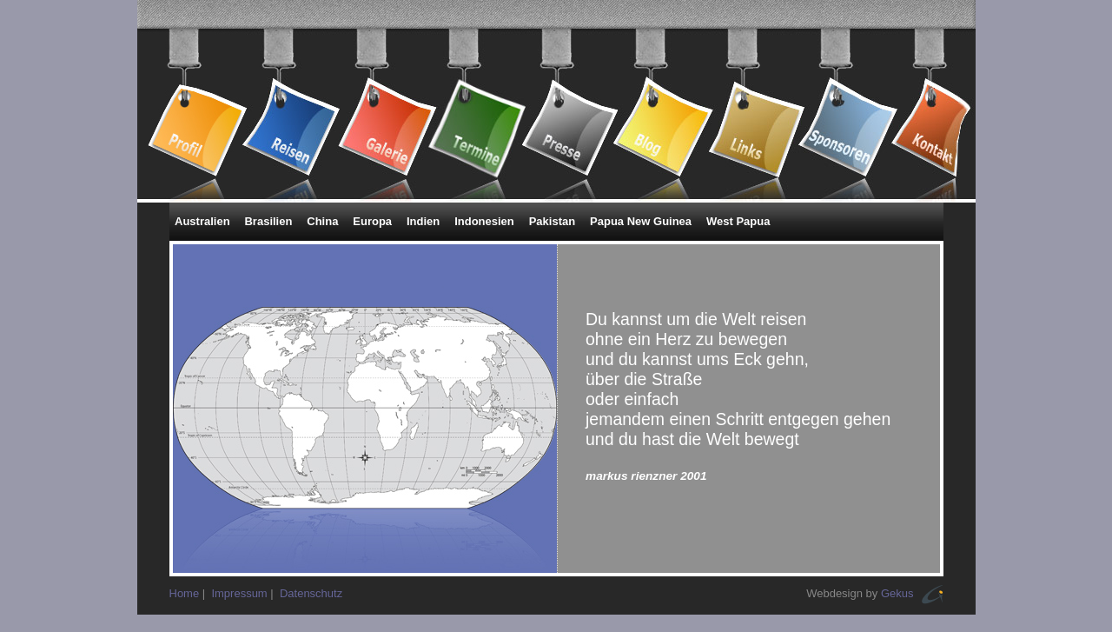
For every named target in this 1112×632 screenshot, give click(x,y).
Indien (423, 221)
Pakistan (552, 221)
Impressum (239, 593)
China (322, 221)
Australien (202, 221)
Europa (372, 221)
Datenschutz (311, 593)
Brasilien (268, 221)
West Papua (738, 221)
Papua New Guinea (641, 221)
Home (184, 593)
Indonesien (484, 221)
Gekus (897, 593)
